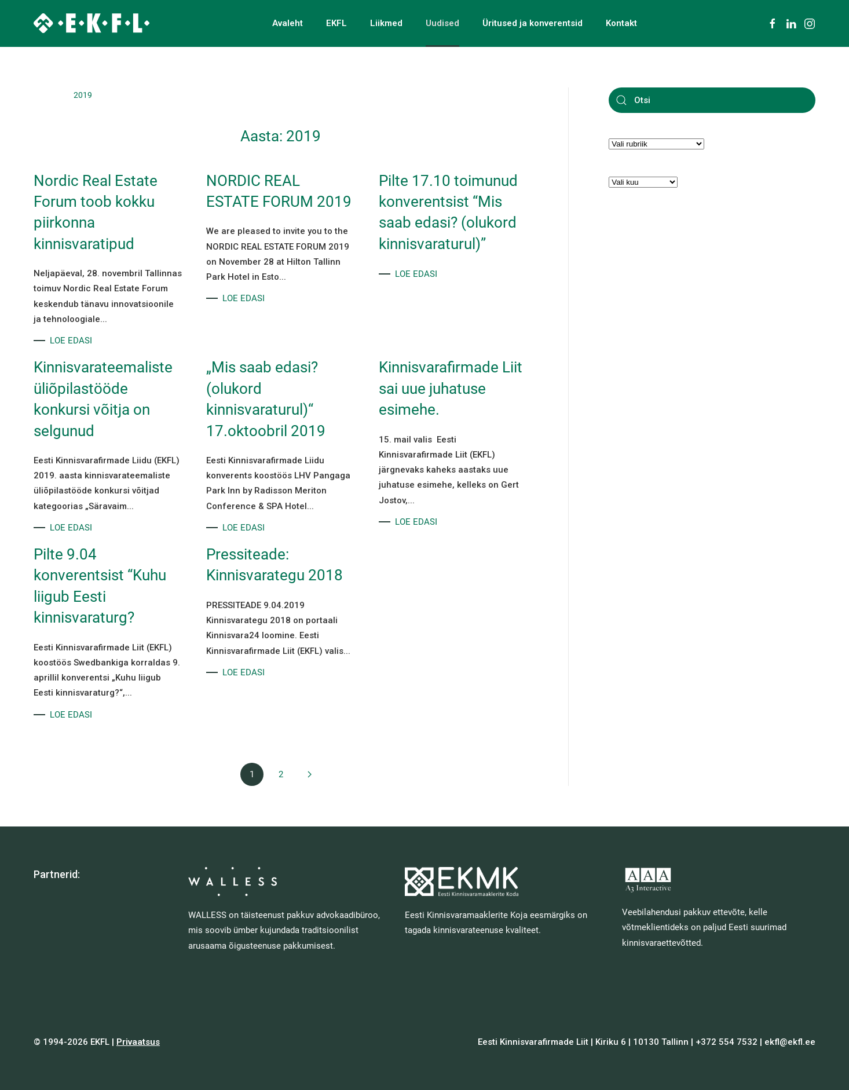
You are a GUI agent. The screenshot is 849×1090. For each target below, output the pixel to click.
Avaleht (287, 23)
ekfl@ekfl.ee (789, 1042)
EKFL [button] (336, 23)
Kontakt (621, 23)
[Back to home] (91, 23)
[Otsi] (712, 100)
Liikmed (386, 23)
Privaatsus (138, 1042)
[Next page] (309, 774)
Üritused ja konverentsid (532, 23)
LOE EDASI (71, 340)
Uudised (442, 23)
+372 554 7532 (726, 1042)
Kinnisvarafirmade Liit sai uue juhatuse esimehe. (450, 388)
